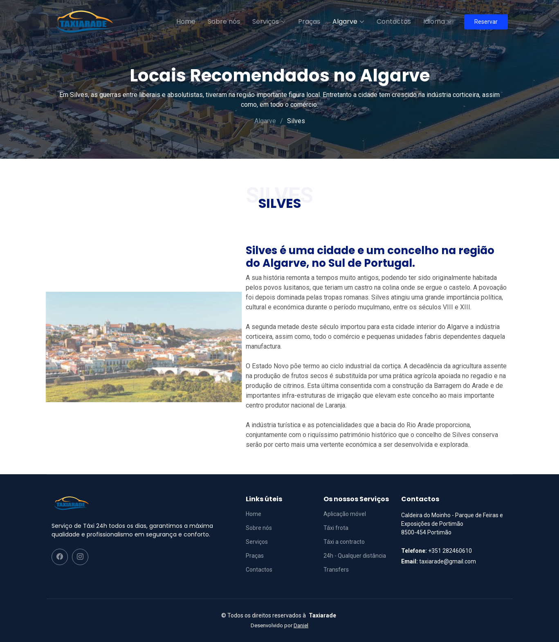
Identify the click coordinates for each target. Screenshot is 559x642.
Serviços (257, 542)
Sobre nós (224, 21)
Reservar (486, 21)
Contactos (394, 21)
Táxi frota (335, 528)
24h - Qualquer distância (354, 556)
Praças (309, 21)
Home (185, 21)
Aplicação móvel (344, 514)
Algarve (265, 121)
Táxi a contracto (344, 542)
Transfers (336, 569)
